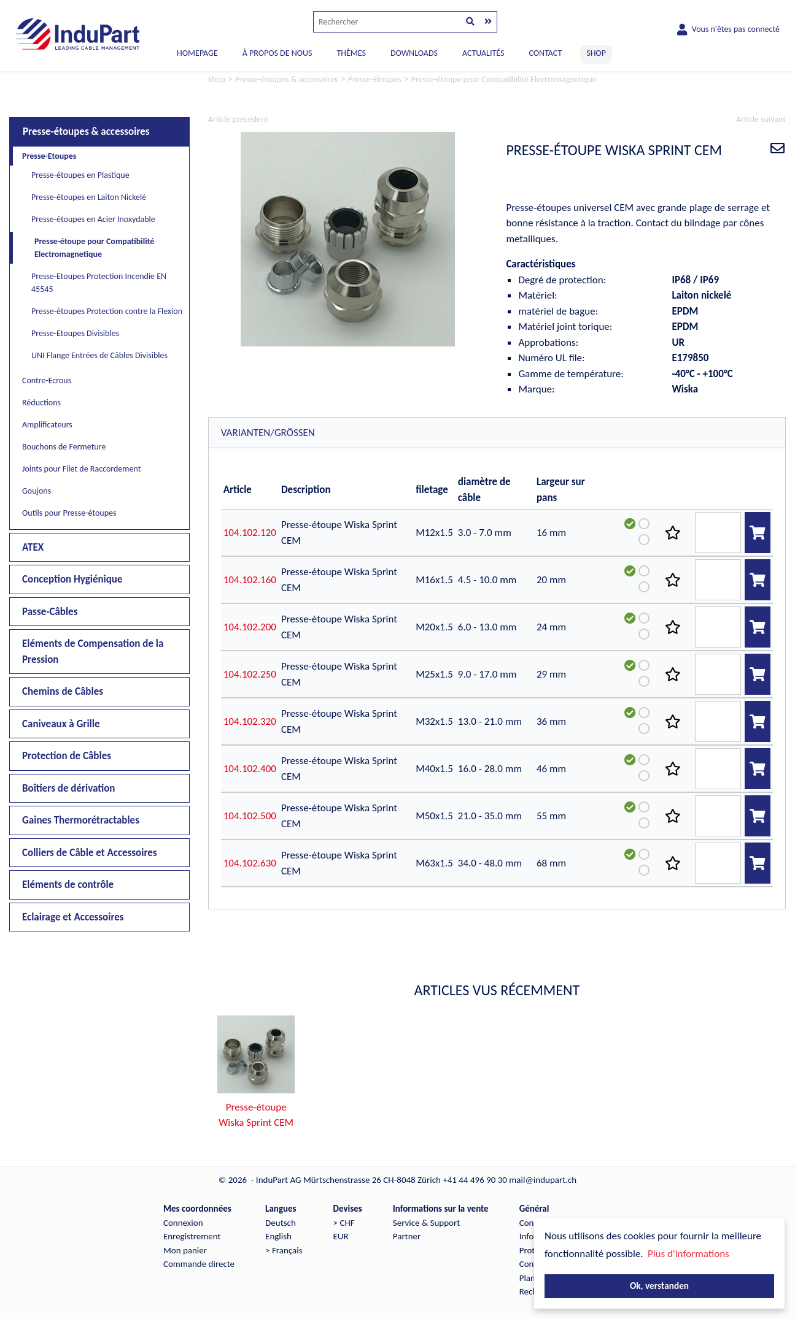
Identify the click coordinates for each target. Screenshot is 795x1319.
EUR (341, 1236)
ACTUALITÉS (483, 53)
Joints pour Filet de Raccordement (81, 469)
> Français (283, 1250)
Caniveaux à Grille (61, 723)
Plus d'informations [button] (688, 1253)
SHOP (596, 53)
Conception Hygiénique (72, 579)
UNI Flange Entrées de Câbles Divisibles (99, 355)
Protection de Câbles (66, 755)
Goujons (36, 491)
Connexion (183, 1222)
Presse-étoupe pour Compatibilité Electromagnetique (94, 247)
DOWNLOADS (414, 53)
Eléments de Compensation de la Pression (92, 651)
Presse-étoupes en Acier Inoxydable (93, 219)
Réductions (41, 402)
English (278, 1236)
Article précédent (238, 119)
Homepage (197, 53)
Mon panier (185, 1250)
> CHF (344, 1222)
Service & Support (426, 1222)
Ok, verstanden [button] (659, 1285)
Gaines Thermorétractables (80, 820)
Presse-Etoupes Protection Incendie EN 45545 (98, 282)
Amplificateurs (47, 424)
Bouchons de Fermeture (64, 447)
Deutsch (280, 1222)
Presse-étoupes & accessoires (86, 131)
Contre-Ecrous (46, 380)
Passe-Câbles (49, 611)
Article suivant (761, 119)
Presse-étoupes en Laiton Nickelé (88, 197)
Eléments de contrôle (68, 884)
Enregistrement (192, 1236)
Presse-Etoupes (49, 156)
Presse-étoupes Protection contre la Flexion (106, 311)
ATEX (33, 547)
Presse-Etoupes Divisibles (75, 333)
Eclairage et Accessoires (73, 917)
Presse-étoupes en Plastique (80, 175)
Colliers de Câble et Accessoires (89, 852)
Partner (407, 1236)
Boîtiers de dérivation (68, 788)
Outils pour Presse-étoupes (69, 513)
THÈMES (350, 53)
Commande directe (199, 1263)
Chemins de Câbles (62, 691)
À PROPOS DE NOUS (277, 53)
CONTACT (545, 53)
